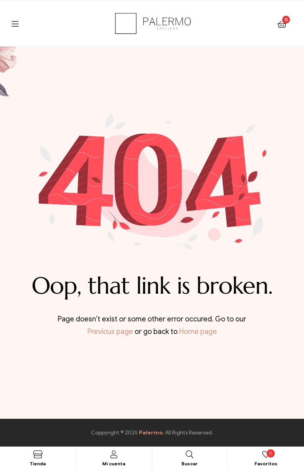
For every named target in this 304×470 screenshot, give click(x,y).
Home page (198, 331)
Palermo (151, 432)
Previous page (110, 331)
